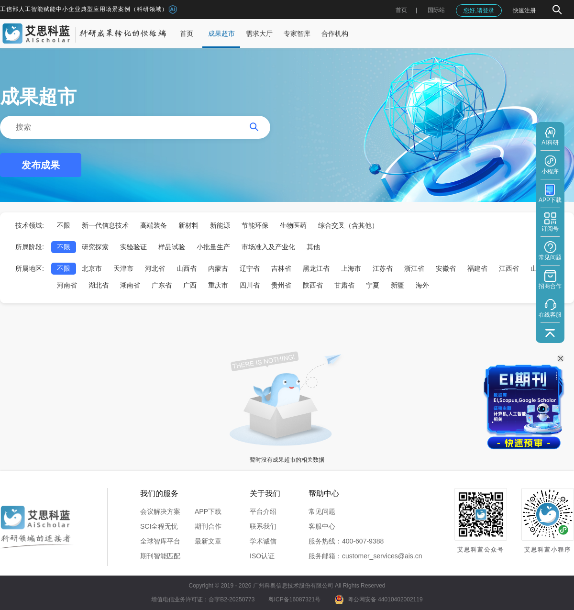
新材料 (188, 225)
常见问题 (322, 511)
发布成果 (41, 165)
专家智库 (297, 33)
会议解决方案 (160, 511)
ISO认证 (262, 556)
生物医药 (293, 225)
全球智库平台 (160, 541)
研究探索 (95, 247)
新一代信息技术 (105, 225)
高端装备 (153, 225)
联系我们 (263, 526)
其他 (313, 247)
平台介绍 (263, 511)
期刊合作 (208, 526)
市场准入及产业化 (268, 247)
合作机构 (334, 33)
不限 (63, 225)
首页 (401, 10)
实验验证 (133, 247)
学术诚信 (263, 541)
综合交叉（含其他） (348, 225)
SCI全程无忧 (159, 526)
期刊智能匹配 (160, 556)
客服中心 (322, 526)
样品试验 (171, 247)
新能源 (220, 225)
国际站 (436, 10)
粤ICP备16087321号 (294, 599)
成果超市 (221, 33)
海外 (422, 285)
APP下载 (208, 511)
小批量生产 (213, 247)
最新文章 (208, 541)
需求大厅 (259, 33)
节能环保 (255, 225)
